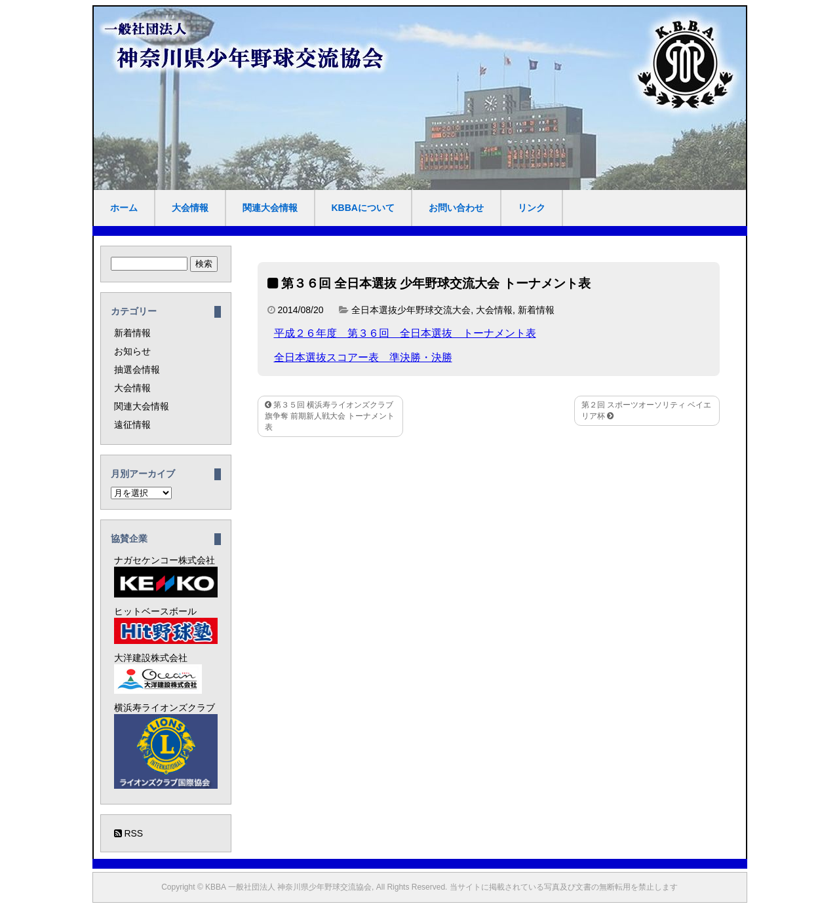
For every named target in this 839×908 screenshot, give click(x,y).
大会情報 (190, 207)
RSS (129, 833)
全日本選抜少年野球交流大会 (411, 310)
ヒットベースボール (166, 625)
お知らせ (132, 351)
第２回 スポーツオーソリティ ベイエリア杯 (646, 410)
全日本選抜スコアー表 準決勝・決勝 (363, 357)
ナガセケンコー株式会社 (166, 576)
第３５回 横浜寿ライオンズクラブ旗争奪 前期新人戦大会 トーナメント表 (330, 416)
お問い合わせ (456, 207)
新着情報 (536, 310)
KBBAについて (363, 207)
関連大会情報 (270, 207)
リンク (531, 207)
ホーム (124, 207)
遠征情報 (132, 424)
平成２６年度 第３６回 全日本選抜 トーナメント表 (405, 333)
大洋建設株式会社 (158, 673)
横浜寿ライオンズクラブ (166, 745)
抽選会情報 (137, 369)
